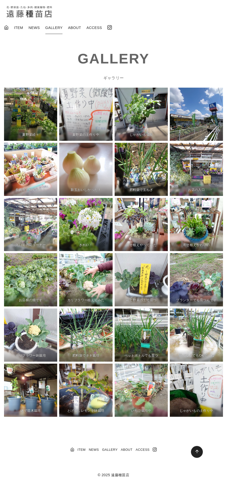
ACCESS (94, 28)
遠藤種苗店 (120, 475)
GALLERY (54, 28)
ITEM (18, 28)
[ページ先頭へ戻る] (197, 452)
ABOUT (74, 28)
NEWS (34, 28)
